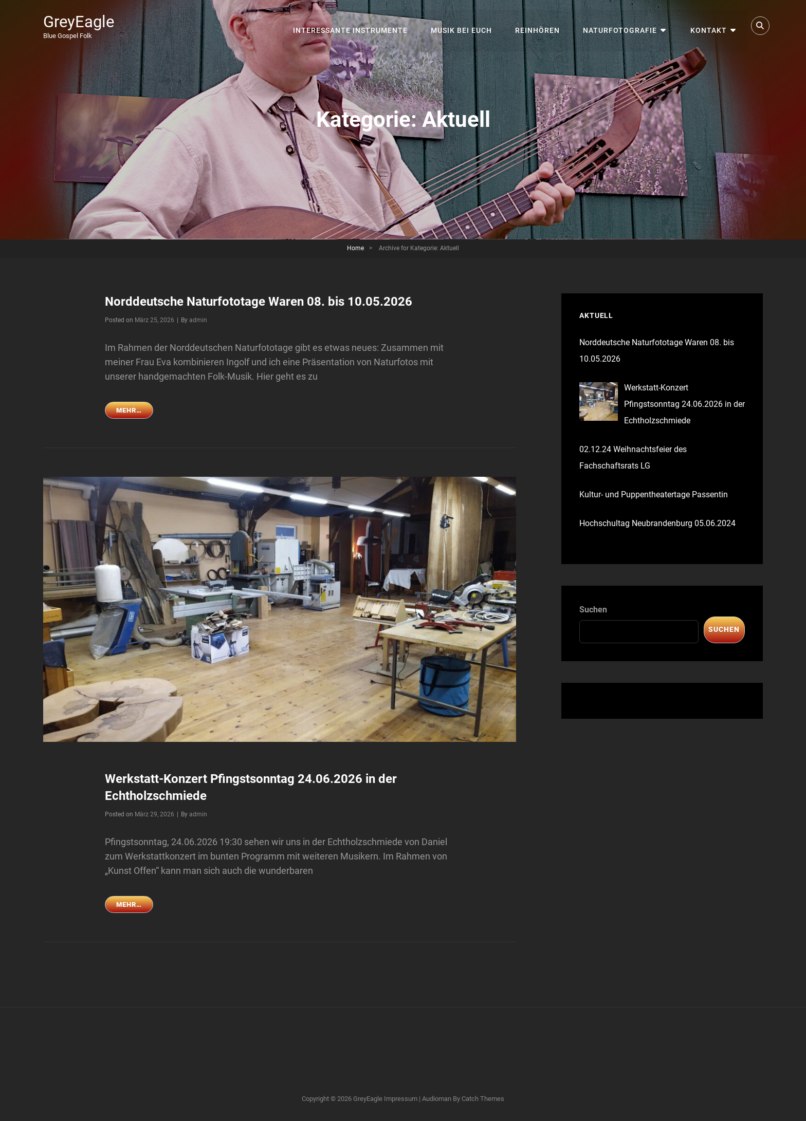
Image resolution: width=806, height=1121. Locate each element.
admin (198, 319)
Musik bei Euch (465, 26)
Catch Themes (483, 1097)
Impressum (400, 1097)
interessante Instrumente (354, 26)
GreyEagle (80, 21)
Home (355, 248)
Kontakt (709, 26)
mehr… (134, 411)
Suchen (593, 609)
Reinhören (540, 26)
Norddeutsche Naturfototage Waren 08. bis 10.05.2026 (258, 301)
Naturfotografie (622, 26)
